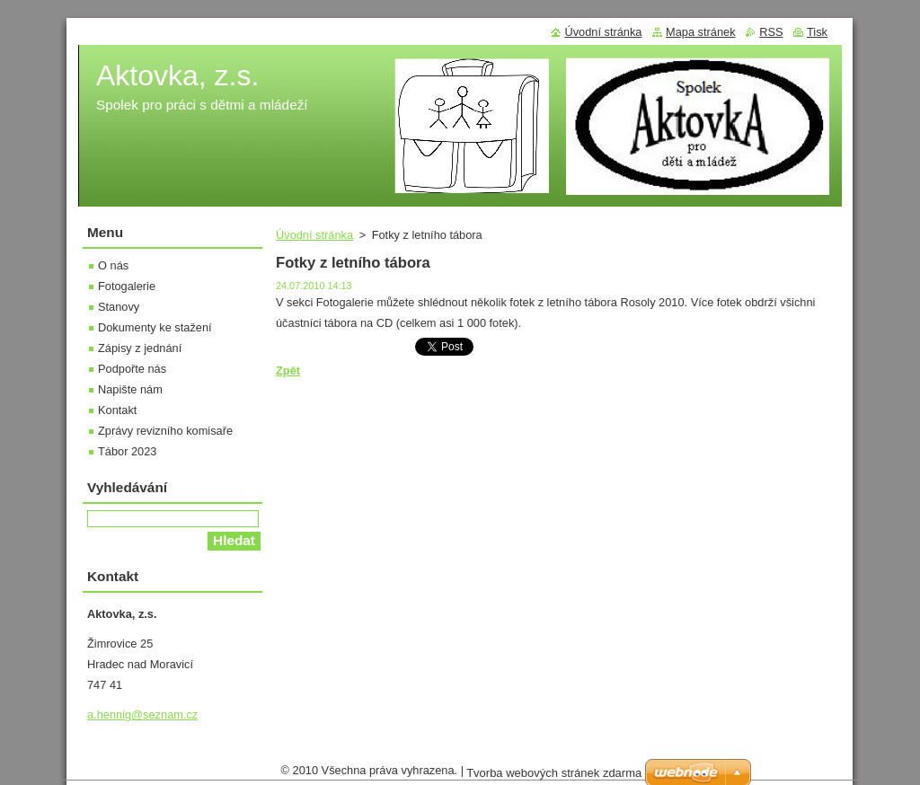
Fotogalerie (126, 286)
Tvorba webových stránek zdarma (553, 777)
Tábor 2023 (127, 451)
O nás (113, 265)
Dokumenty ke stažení (155, 327)
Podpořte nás (132, 368)
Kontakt (117, 410)
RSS (771, 32)
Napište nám (130, 389)
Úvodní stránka (314, 235)
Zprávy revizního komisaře (165, 430)
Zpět (288, 370)
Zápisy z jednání (139, 348)
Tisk (817, 32)
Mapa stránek (701, 32)
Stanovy (118, 306)
